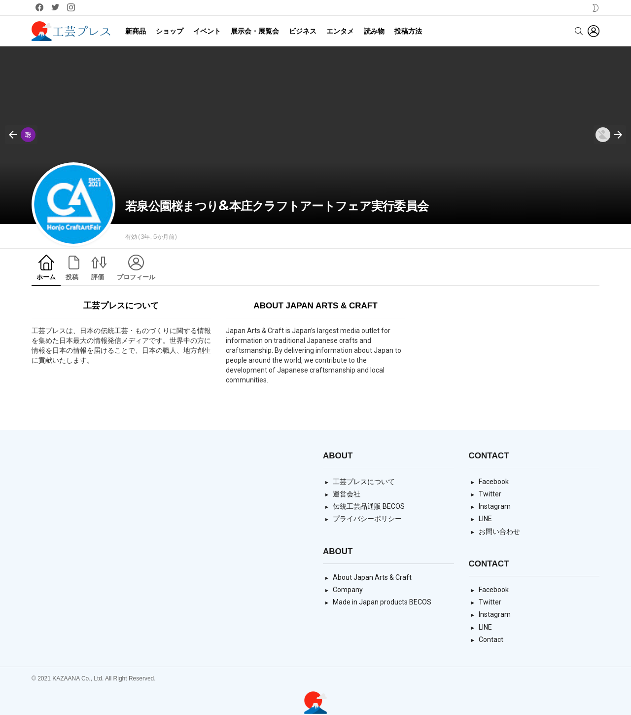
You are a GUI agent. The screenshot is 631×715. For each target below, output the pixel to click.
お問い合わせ (499, 531)
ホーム (46, 277)
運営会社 (346, 494)
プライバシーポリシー (367, 519)
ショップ (169, 31)
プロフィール (136, 277)
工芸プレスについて (364, 482)
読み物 (374, 31)
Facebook (494, 482)
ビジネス (302, 31)
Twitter (490, 494)
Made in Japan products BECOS (382, 602)
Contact (491, 639)
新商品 (135, 31)
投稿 (72, 277)
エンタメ (340, 31)
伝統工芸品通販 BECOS (369, 506)
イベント (207, 31)
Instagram (495, 506)
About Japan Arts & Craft (372, 577)
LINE (485, 519)
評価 (97, 277)
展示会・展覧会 (255, 31)
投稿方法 (408, 31)
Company (348, 590)
